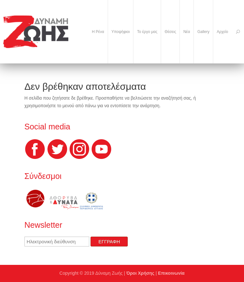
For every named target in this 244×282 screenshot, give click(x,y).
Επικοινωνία (171, 273)
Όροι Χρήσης (140, 273)
